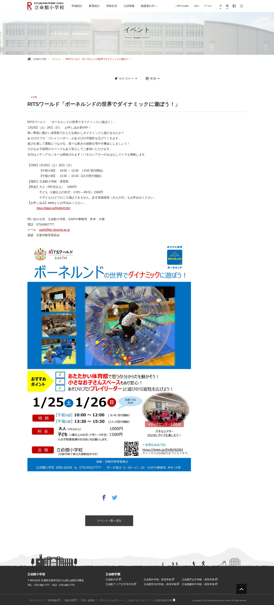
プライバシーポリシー (110, 600)
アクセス (208, 6)
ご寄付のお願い (182, 6)
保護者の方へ (149, 5)
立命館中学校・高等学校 (159, 579)
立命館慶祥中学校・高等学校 (199, 584)
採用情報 (54, 600)
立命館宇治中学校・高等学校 (161, 584)
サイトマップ (36, 600)
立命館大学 (113, 579)
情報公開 (70, 600)
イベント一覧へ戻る (109, 520)
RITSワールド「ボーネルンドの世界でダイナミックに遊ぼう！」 (99, 59)
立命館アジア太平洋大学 (121, 584)
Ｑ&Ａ (196, 6)
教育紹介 (94, 5)
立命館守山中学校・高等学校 (199, 579)
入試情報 (128, 5)
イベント (56, 59)
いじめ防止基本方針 (163, 600)
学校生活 (111, 5)
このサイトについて (137, 600)
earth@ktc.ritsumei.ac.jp (54, 229)
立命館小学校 (39, 59)
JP (220, 7)
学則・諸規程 (88, 600)
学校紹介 (76, 5)
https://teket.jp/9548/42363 (53, 208)
